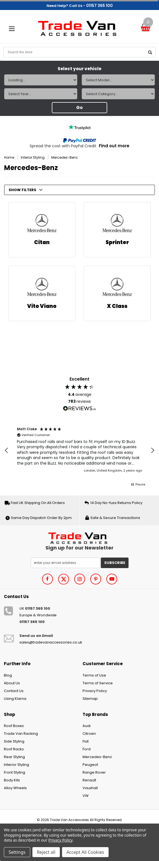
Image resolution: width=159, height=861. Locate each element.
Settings (17, 852)
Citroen (89, 733)
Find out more (114, 146)
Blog (8, 675)
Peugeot (90, 764)
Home (9, 157)
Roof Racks (14, 749)
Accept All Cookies (85, 852)
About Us (12, 683)
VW (86, 795)
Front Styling (14, 772)
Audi (87, 725)
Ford (87, 749)
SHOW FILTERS (26, 190)
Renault (89, 780)
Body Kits (12, 780)
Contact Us (14, 690)
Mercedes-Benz (64, 157)
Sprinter (117, 242)
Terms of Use (94, 675)
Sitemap (90, 698)
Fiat (86, 741)
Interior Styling (33, 157)
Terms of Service (98, 683)
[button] (6, 450)
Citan (42, 242)
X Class (117, 306)
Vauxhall (90, 788)
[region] (79, 450)
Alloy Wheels (15, 788)
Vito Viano (42, 306)
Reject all (46, 852)
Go (79, 107)
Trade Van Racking (21, 733)
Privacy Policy (95, 690)
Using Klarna (15, 698)
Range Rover (94, 772)
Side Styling (14, 741)
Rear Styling (14, 756)
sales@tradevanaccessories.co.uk (50, 642)
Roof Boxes (14, 725)
